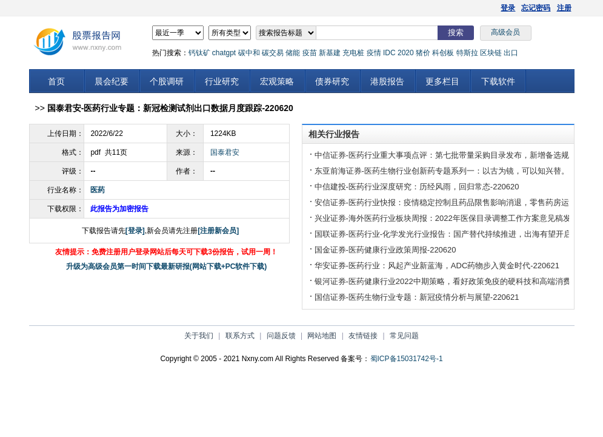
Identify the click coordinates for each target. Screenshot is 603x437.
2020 (406, 53)
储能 (292, 53)
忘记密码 (535, 8)
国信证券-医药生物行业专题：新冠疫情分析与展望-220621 (417, 297)
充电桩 (353, 53)
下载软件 (498, 81)
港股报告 (387, 81)
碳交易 (273, 53)
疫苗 (309, 53)
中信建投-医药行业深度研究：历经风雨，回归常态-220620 (417, 186)
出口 (511, 53)
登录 (508, 8)
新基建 (330, 53)
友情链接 (363, 335)
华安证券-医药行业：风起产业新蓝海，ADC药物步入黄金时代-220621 (437, 265)
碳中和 (249, 53)
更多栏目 (442, 81)
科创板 (443, 53)
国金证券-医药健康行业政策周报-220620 (385, 249)
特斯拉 (467, 53)
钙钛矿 (199, 53)
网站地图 (321, 335)
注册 (564, 8)
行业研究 (222, 81)
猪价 (423, 53)
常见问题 (404, 335)
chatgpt (224, 53)
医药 (97, 190)
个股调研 (167, 81)
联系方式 (240, 335)
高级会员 (505, 32)
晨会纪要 (111, 81)
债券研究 (332, 81)
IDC (389, 53)
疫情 (374, 53)
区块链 (491, 53)
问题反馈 (281, 335)
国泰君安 (224, 152)
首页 (56, 81)
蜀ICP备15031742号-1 (406, 358)
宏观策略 (277, 81)
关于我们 (198, 335)
